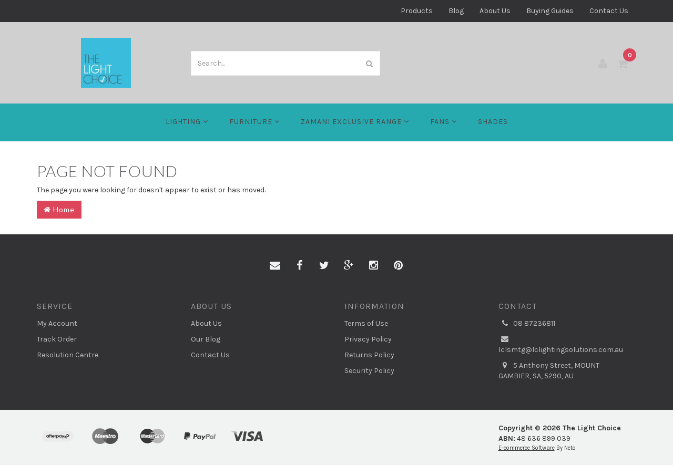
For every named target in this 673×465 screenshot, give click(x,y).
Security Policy (369, 370)
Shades (493, 121)
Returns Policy (369, 354)
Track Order (57, 339)
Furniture (254, 121)
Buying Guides (550, 10)
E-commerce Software (526, 448)
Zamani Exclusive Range (355, 121)
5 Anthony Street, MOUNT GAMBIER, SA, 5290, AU (548, 370)
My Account (57, 323)
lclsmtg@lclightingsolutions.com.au (560, 344)
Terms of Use (366, 323)
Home (59, 209)
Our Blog (205, 339)
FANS (443, 121)
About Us (495, 10)
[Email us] (274, 265)
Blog (456, 10)
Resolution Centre (67, 354)
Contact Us (608, 10)
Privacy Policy (368, 339)
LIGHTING (187, 121)
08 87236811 (526, 323)
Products (417, 10)
